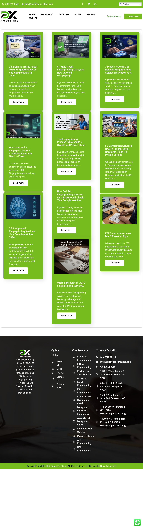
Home (32, 14)
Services (46, 14)
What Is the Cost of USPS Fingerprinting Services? (70, 284)
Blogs (77, 14)
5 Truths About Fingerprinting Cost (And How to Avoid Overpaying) (70, 69)
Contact (34, 18)
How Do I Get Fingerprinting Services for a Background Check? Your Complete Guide (71, 195)
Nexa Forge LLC (108, 465)
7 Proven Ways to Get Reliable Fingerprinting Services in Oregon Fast (117, 69)
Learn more (18, 99)
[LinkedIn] (95, 4)
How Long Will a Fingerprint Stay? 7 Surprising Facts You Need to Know (23, 152)
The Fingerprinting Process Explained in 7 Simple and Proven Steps (70, 141)
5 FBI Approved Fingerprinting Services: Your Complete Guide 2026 (22, 233)
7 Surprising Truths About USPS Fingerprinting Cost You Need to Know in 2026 (23, 69)
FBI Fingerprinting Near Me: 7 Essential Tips (117, 235)
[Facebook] (83, 4)
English (124, 4)
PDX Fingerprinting (56, 465)
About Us (63, 14)
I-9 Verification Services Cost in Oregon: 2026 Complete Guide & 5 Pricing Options (117, 150)
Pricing (89, 14)
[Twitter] (89, 4)
